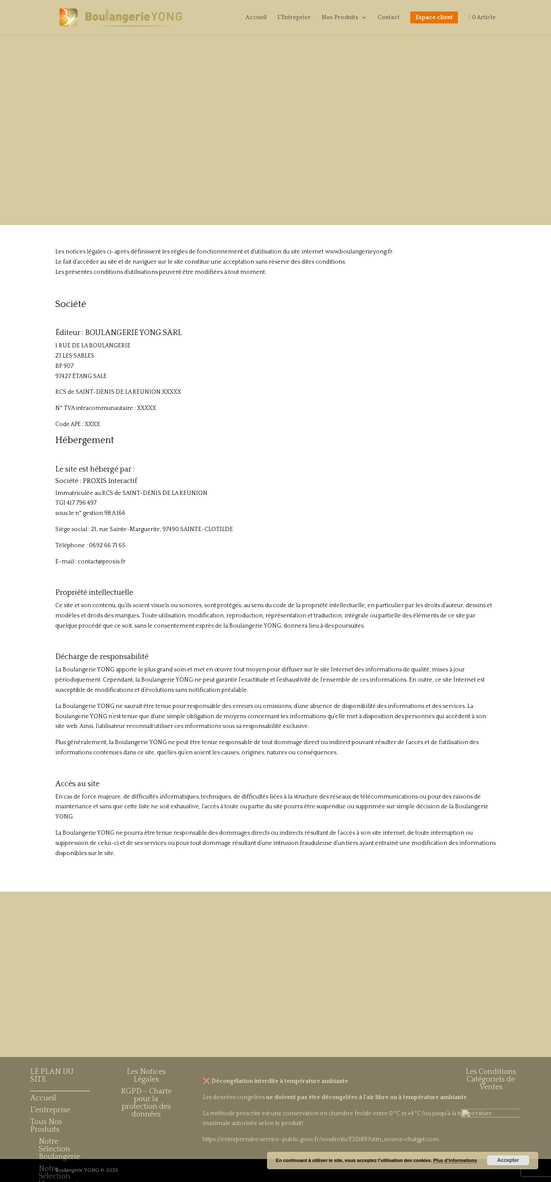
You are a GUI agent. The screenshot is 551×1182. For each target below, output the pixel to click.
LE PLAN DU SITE (52, 1150)
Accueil (256, 17)
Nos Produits (339, 17)
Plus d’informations (455, 1160)
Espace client (434, 17)
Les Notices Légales (146, 1150)
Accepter (508, 1160)
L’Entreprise (294, 17)
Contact (389, 17)
